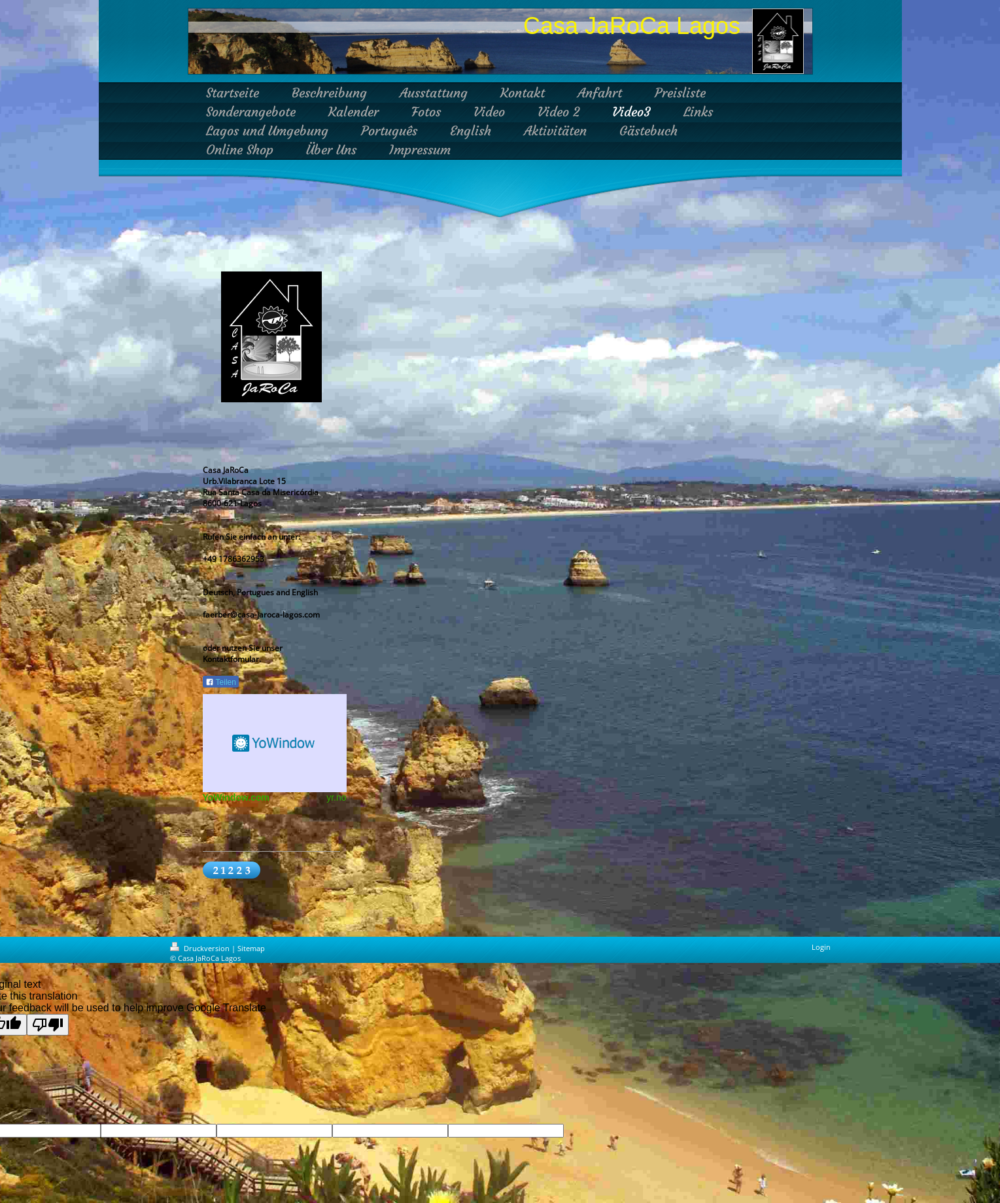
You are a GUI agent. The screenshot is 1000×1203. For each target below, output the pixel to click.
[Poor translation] (48, 1025)
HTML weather (275, 743)
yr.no (336, 797)
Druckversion (201, 948)
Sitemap (251, 948)
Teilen (220, 682)
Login (821, 947)
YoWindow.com (236, 797)
